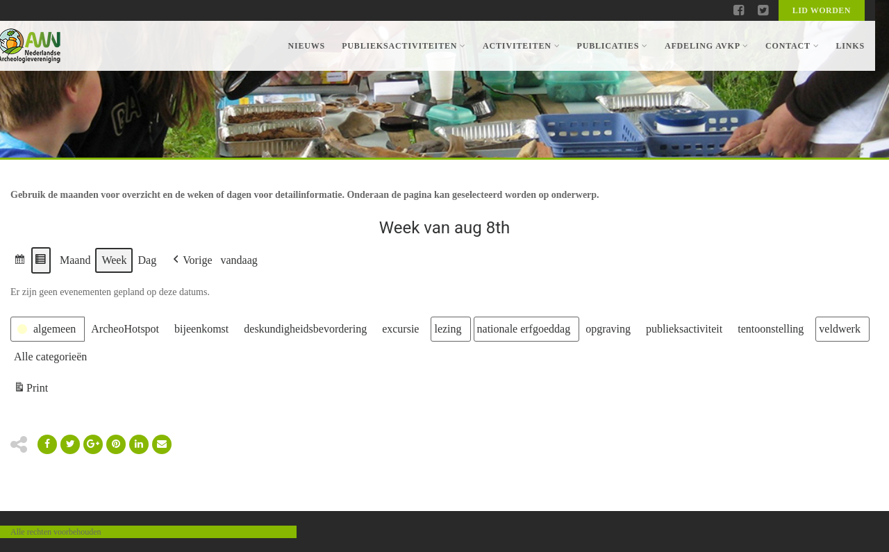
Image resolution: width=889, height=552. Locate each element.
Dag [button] (147, 260)
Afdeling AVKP (707, 46)
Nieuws (306, 46)
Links (850, 46)
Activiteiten (521, 46)
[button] (20, 260)
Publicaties (611, 46)
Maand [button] (75, 260)
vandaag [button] (239, 260)
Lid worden (821, 10)
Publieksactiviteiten (404, 46)
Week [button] (113, 260)
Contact (792, 46)
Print (30, 389)
